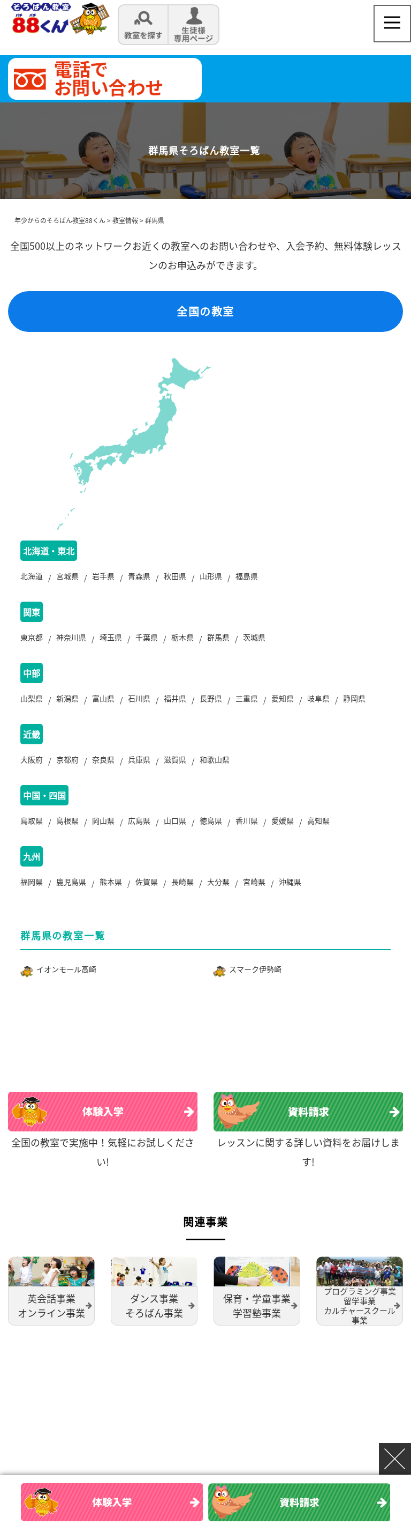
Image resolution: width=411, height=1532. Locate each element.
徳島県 (211, 820)
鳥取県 (31, 820)
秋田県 (175, 576)
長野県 (211, 698)
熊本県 (111, 881)
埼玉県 (111, 637)
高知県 (318, 820)
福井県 (175, 698)
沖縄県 (290, 881)
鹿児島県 (71, 881)
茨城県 (254, 637)
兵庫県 (139, 759)
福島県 (246, 576)
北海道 (31, 576)
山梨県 (31, 698)
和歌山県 (215, 759)
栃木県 (182, 637)
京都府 (67, 759)
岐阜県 (318, 698)
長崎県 (182, 881)
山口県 (175, 820)
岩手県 (103, 576)
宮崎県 (254, 881)
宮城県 (67, 576)
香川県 (246, 820)
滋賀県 (175, 759)
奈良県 (103, 759)
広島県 (139, 820)
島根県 (67, 820)
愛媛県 (282, 820)
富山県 (103, 698)
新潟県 (67, 698)
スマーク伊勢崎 (255, 969)
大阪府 (31, 759)
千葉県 (146, 637)
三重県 (246, 698)
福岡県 (31, 881)
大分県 (218, 881)
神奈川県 (71, 637)
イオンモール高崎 (66, 969)
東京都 (31, 637)
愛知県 (282, 698)
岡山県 (103, 820)
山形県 (211, 576)
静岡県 (354, 698)
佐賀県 (146, 881)
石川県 (139, 698)
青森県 (139, 576)
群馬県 (218, 637)
